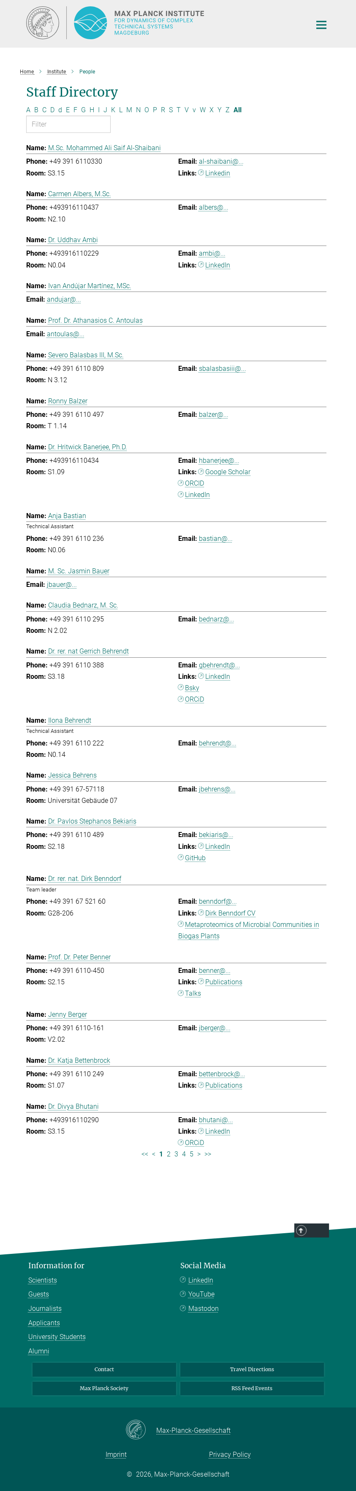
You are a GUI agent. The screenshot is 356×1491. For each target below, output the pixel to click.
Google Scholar (227, 472)
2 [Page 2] (169, 1154)
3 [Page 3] (176, 1154)
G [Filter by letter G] (83, 110)
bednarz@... (216, 619)
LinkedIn (217, 265)
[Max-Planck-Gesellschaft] (140, 1430)
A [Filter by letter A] (28, 110)
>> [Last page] (207, 1154)
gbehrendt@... (219, 665)
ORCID (194, 483)
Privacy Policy (230, 1454)
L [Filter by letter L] (120, 110)
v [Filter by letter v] (194, 110)
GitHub (195, 858)
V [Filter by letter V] (187, 110)
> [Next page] (199, 1154)
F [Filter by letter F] (75, 110)
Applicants (44, 1323)
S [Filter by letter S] (171, 110)
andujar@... (64, 299)
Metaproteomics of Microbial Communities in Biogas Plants (249, 930)
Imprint (116, 1454)
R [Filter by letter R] (163, 110)
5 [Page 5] (191, 1154)
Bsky (192, 688)
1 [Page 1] (161, 1154)
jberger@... (215, 1028)
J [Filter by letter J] (105, 110)
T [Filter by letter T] (179, 110)
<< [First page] (144, 1154)
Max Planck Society (104, 1388)
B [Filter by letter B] (36, 110)
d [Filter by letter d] (60, 110)
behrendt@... (217, 743)
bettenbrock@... (222, 1074)
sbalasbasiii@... (222, 369)
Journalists (45, 1309)
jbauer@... (62, 585)
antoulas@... (65, 334)
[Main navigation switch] (321, 24)
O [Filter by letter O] (146, 110)
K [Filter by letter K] (113, 110)
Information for (56, 1265)
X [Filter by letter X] (211, 110)
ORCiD (194, 699)
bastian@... (216, 539)
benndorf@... (218, 901)
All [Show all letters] (238, 110)
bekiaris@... (216, 835)
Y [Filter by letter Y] (219, 110)
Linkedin (217, 173)
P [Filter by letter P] (155, 110)
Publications (223, 982)
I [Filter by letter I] (99, 110)
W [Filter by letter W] (203, 110)
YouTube (201, 1294)
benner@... (215, 971)
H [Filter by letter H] (92, 110)
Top (319, 1230)
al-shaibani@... (221, 161)
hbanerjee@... (219, 460)
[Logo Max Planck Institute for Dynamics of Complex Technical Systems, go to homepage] (163, 22)
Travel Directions (252, 1369)
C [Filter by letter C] (44, 110)
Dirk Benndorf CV (230, 913)
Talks (193, 993)
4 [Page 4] (184, 1154)
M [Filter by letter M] (129, 110)
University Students (57, 1337)
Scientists (42, 1280)
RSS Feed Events (251, 1388)
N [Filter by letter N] (138, 110)
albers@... (213, 207)
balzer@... (213, 415)
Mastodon (203, 1309)
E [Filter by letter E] (68, 110)
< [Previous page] (153, 1154)
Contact (104, 1369)
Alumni (38, 1351)
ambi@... (212, 253)
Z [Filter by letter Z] (228, 110)
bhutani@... (216, 1120)
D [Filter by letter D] (52, 110)
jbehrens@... (217, 789)
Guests (38, 1294)
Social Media (203, 1265)
